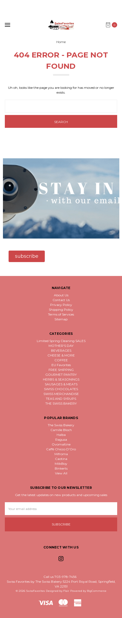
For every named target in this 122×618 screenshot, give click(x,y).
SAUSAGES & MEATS (61, 384)
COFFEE (61, 360)
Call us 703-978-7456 (59, 577)
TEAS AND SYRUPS (61, 399)
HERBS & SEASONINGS (61, 379)
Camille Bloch (61, 430)
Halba (61, 435)
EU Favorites (61, 365)
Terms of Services (61, 314)
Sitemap (61, 319)
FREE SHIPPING (61, 370)
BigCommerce (96, 591)
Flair (66, 591)
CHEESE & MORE (61, 355)
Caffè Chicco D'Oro (61, 449)
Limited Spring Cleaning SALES (61, 341)
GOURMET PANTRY (61, 375)
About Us (61, 295)
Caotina (61, 459)
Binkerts (61, 468)
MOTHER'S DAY (61, 346)
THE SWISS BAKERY (61, 403)
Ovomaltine (61, 444)
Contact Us (61, 300)
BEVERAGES (61, 350)
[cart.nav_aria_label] (112, 25)
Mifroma (61, 454)
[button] (27, 256)
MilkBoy (61, 464)
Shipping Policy (61, 310)
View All (61, 473)
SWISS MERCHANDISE (61, 394)
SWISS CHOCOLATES (61, 389)
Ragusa (61, 439)
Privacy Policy (61, 305)
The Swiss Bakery (61, 425)
